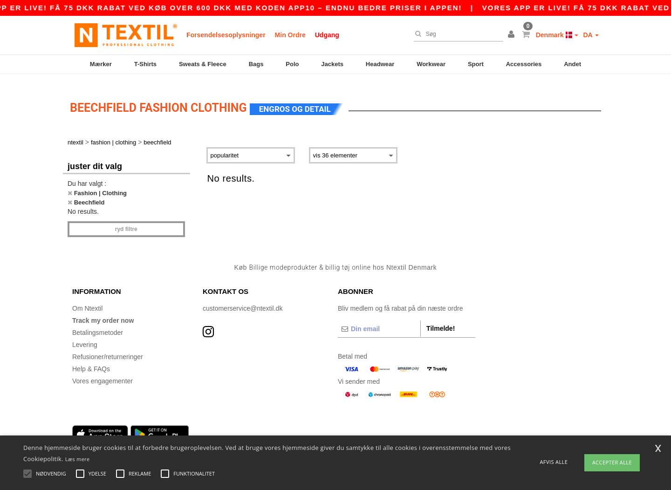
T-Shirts (145, 64)
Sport (476, 64)
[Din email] (379, 320)
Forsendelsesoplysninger (226, 35)
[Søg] (456, 34)
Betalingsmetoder (97, 323)
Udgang (327, 35)
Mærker (101, 64)
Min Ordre (290, 35)
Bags (256, 64)
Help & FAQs (91, 360)
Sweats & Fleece (202, 64)
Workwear (431, 64)
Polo (292, 64)
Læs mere (77, 459)
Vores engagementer (102, 372)
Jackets (332, 64)
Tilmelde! (440, 319)
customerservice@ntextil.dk (242, 299)
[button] (512, 35)
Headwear (380, 64)
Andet (572, 64)
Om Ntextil (87, 299)
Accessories (524, 64)
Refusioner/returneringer (107, 348)
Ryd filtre (126, 221)
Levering (84, 336)
